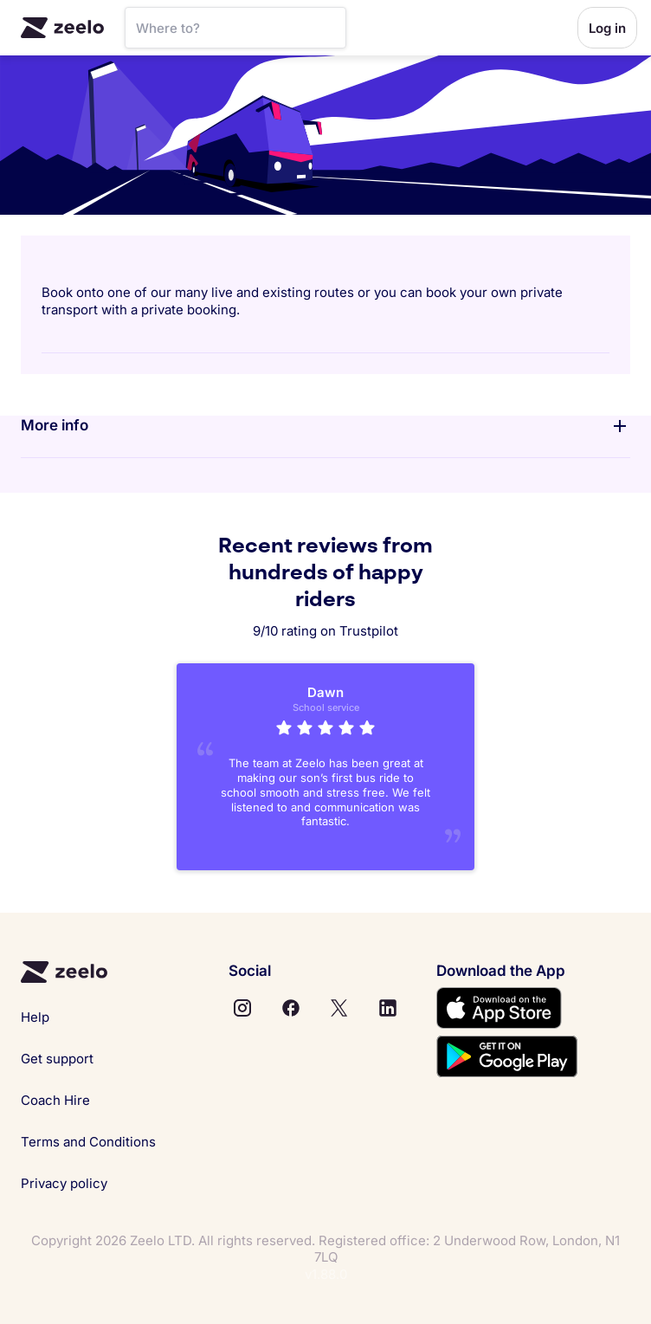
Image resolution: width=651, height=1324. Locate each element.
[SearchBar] (235, 27)
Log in (607, 28)
